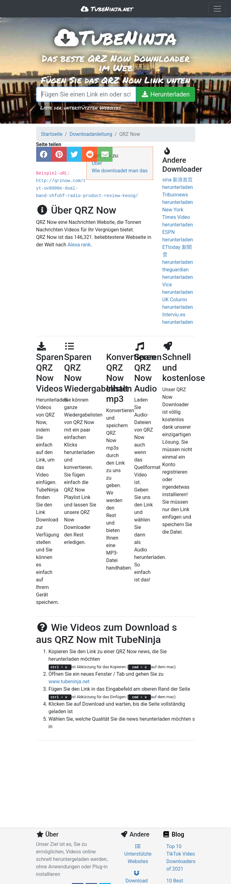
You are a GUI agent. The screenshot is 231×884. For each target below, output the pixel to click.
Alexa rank (79, 245)
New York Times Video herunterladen (177, 217)
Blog (173, 834)
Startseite (52, 134)
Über (97, 163)
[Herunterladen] (165, 94)
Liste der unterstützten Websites (80, 107)
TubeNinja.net (107, 8)
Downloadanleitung (91, 134)
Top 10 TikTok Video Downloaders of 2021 (180, 857)
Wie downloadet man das (120, 171)
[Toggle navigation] (217, 8)
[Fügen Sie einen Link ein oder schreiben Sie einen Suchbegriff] (86, 94)
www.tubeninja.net (69, 681)
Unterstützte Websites (138, 854)
